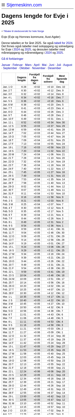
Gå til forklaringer (12, 58)
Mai (44, 64)
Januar (5, 64)
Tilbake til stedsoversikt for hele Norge (23, 31)
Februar (18, 64)
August (67, 64)
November (39, 68)
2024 (16, 49)
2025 (28, 49)
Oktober (25, 68)
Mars (28, 64)
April (37, 64)
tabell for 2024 (63, 43)
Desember (54, 68)
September (10, 68)
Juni (51, 64)
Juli (59, 64)
